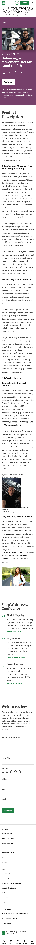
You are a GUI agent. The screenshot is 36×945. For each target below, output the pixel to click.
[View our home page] (3, 3)
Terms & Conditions (9, 888)
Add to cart (8, 82)
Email (3, 789)
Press (3, 902)
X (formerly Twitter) (10, 919)
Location (4, 799)
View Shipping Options (14, 631)
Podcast (4, 848)
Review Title (6, 758)
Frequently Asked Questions (11, 883)
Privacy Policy (6, 897)
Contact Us (6, 878)
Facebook (6, 924)
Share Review (7, 810)
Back (4, 23)
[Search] (17, 3)
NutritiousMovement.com (13, 553)
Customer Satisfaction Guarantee (17, 657)
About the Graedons (9, 874)
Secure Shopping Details (14, 683)
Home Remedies (7, 834)
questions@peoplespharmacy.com (15, 914)
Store (3, 857)
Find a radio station (9, 853)
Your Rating (5, 768)
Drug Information (8, 838)
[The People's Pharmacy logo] (18, 10)
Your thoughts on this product (11, 737)
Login (32, 3)
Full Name (5, 779)
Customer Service (8, 893)
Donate (4, 862)
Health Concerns (7, 843)
